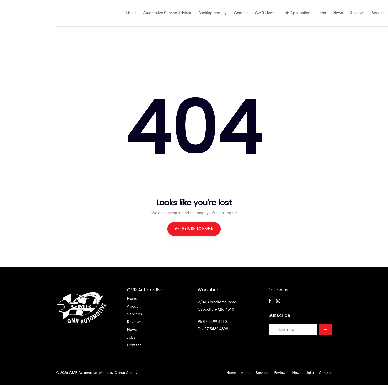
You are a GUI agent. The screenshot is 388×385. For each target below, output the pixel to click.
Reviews (134, 322)
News (132, 330)
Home (132, 299)
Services (134, 314)
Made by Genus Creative (119, 373)
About (132, 307)
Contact (134, 345)
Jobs (131, 338)
